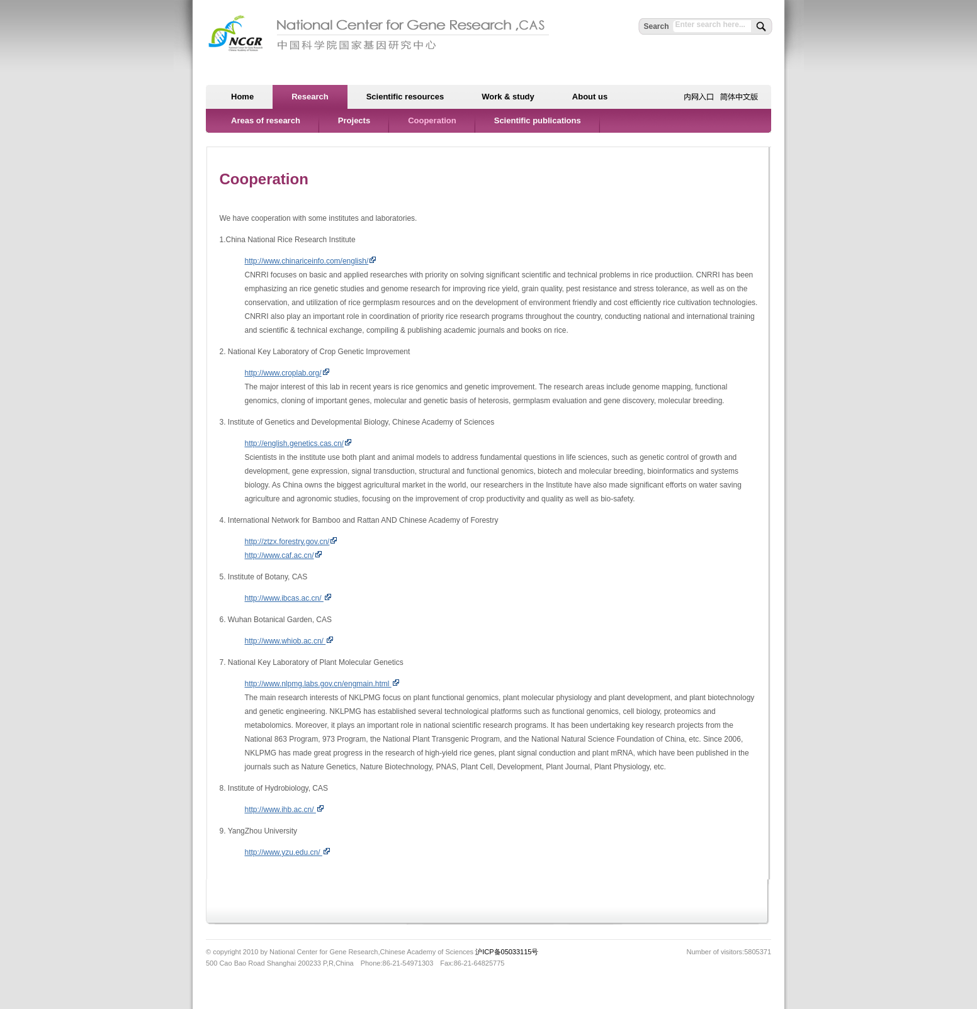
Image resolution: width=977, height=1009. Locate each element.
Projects (354, 120)
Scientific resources (405, 96)
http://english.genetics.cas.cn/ (298, 443)
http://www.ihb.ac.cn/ (284, 809)
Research (310, 96)
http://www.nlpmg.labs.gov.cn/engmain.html (322, 683)
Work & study (508, 96)
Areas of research (265, 120)
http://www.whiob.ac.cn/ (289, 641)
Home (242, 96)
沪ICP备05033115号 (506, 952)
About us (589, 96)
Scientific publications (537, 120)
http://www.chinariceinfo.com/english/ (311, 261)
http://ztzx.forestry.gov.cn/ (291, 541)
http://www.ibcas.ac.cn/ (288, 598)
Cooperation (432, 120)
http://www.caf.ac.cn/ (283, 555)
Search (656, 26)
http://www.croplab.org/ (287, 373)
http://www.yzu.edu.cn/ (287, 852)
